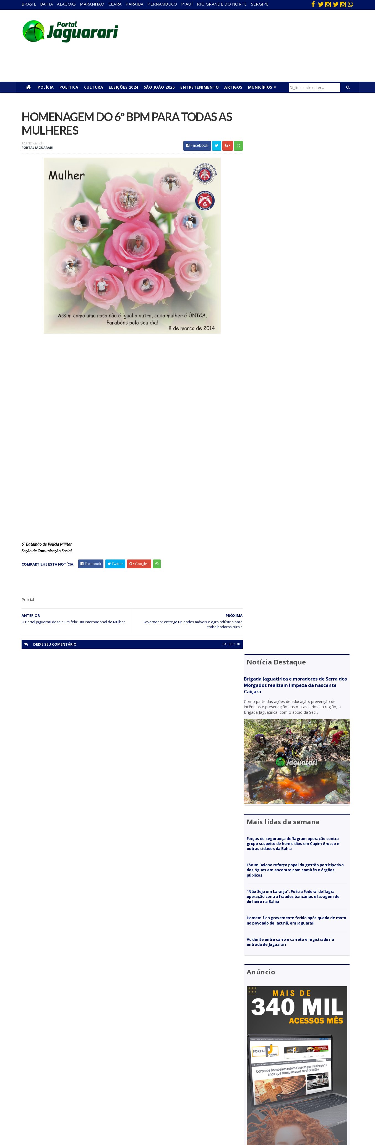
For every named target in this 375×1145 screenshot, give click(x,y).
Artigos (233, 87)
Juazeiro (81, 1078)
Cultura (93, 87)
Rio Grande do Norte (222, 4)
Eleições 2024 (123, 87)
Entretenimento (199, 87)
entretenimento (188, 1054)
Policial (180, 1086)
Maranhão (92, 4)
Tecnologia (83, 1118)
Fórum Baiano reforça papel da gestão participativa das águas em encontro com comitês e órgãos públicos (295, 318)
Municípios (260, 87)
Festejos (181, 1070)
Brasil (29, 4)
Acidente (82, 1038)
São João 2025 (159, 87)
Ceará (115, 4)
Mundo (80, 1086)
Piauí (187, 4)
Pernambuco (162, 4)
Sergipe (260, 4)
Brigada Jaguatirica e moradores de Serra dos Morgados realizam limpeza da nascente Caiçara (300, 140)
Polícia (46, 87)
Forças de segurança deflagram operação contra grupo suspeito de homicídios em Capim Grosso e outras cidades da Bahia (300, 291)
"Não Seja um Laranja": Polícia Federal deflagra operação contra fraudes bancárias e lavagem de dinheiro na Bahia (299, 344)
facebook (227, 644)
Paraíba (134, 4)
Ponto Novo (84, 1102)
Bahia (46, 4)
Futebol (180, 1078)
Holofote (81, 1062)
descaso (81, 1046)
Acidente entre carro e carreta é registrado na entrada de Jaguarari (299, 390)
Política (69, 87)
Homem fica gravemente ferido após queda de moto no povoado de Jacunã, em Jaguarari (300, 368)
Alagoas (66, 4)
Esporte (181, 1062)
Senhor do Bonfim (89, 1110)
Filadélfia (81, 1054)
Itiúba (79, 1070)
